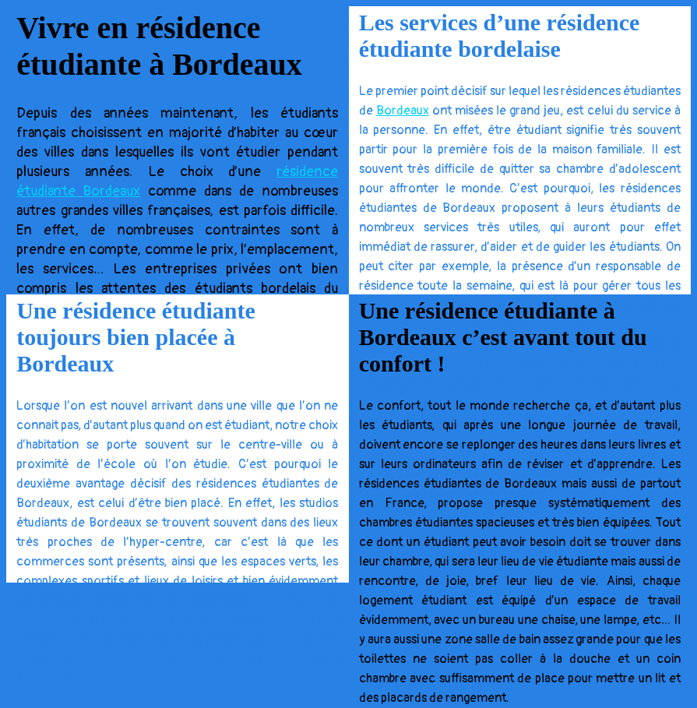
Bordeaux (402, 110)
